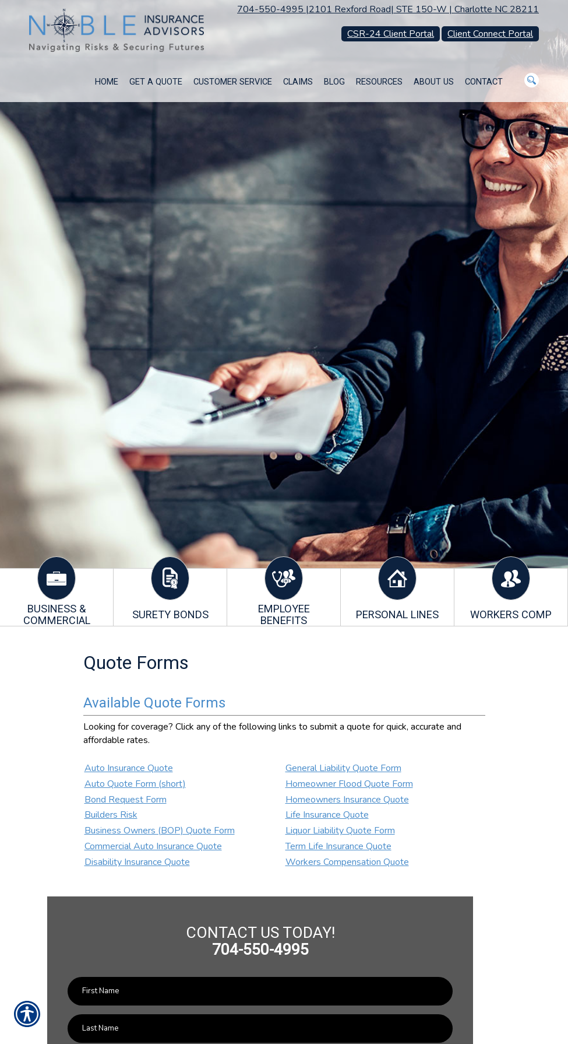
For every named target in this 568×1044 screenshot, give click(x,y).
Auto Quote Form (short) (135, 783)
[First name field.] (260, 991)
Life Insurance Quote (327, 814)
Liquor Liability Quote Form (340, 830)
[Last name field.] (260, 1028)
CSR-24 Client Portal (390, 33)
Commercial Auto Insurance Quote (153, 846)
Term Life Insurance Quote (338, 846)
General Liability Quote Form (343, 768)
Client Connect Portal (490, 33)
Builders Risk (110, 814)
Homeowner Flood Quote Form (349, 783)
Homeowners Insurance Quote (347, 799)
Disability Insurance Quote (137, 862)
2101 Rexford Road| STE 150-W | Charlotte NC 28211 (424, 9)
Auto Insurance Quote (128, 768)
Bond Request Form (125, 799)
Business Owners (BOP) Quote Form (159, 830)
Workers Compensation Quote (347, 862)
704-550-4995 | (273, 9)
